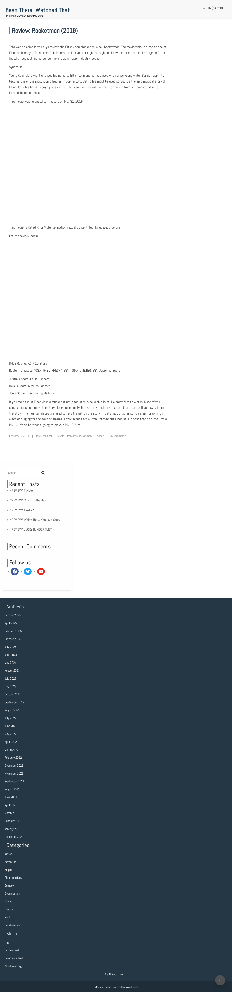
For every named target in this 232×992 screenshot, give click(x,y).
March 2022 (12, 750)
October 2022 (13, 694)
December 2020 (14, 837)
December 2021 (14, 765)
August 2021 (12, 789)
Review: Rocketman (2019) (45, 31)
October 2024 (13, 639)
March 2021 (12, 813)
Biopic (38, 436)
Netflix (8, 917)
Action (8, 854)
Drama (8, 901)
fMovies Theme (102, 987)
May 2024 (10, 663)
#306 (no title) (213, 8)
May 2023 (10, 686)
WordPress (132, 987)
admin (100, 436)
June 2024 (11, 655)
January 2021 (13, 829)
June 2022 (11, 726)
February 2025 (13, 631)
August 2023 (12, 670)
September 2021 (14, 781)
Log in (8, 942)
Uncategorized (13, 925)
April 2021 (11, 805)
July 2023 (10, 678)
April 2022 (11, 742)
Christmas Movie (14, 878)
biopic (60, 436)
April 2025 (11, 623)
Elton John (71, 436)
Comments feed (14, 958)
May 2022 (10, 734)
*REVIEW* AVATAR (22, 510)
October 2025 (13, 615)
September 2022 (14, 702)
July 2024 (10, 647)
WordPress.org (13, 966)
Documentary (12, 893)
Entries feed (12, 950)
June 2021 (11, 797)
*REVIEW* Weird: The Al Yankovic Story (35, 519)
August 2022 (12, 710)
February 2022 (13, 758)
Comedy (9, 885)
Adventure (10, 862)
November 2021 (14, 773)
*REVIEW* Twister (22, 490)
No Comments (117, 436)
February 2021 (13, 821)
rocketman (85, 436)
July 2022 (10, 718)
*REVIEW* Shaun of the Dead (29, 500)
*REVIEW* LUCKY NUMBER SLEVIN (32, 529)
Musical (47, 436)
